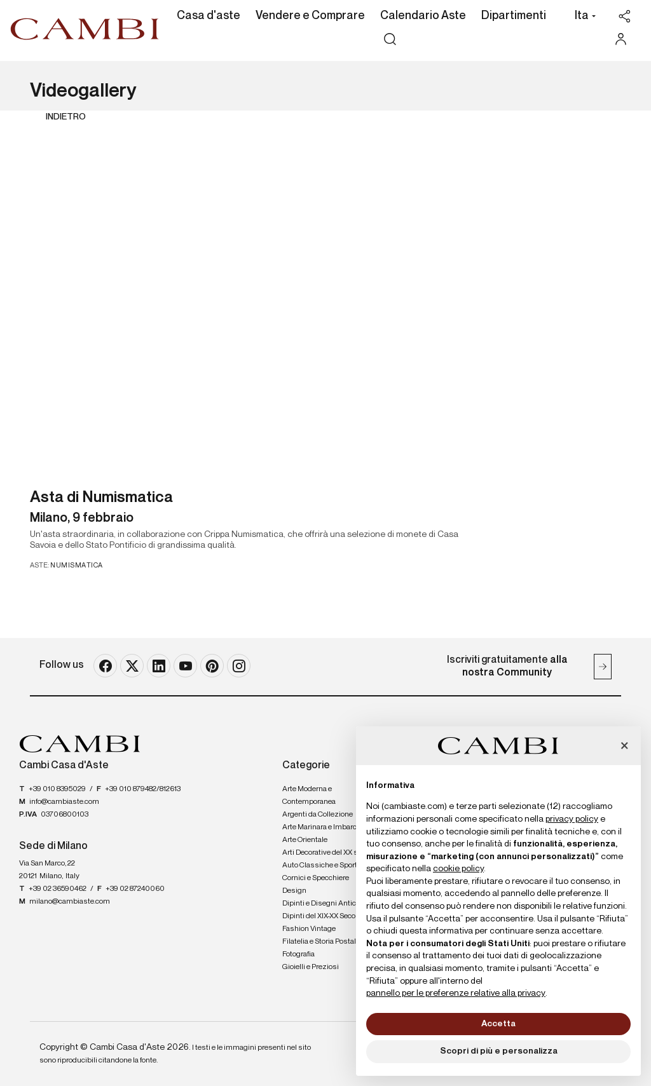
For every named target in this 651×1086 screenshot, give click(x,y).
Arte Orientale (304, 840)
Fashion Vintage (309, 929)
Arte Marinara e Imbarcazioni (329, 827)
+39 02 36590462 (57, 889)
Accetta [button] (498, 1023)
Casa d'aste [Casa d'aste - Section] (208, 16)
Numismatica (76, 565)
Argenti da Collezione (317, 814)
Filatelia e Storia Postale (321, 942)
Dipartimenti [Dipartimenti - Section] (513, 16)
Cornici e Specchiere (315, 878)
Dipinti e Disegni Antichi (322, 903)
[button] (582, 17)
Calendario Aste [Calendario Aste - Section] (423, 16)
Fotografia (298, 954)
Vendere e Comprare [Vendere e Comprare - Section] (310, 16)
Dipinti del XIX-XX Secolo (321, 916)
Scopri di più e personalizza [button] (499, 1051)
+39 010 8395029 (57, 789)
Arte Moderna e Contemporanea (309, 795)
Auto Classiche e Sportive (324, 865)
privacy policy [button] (571, 819)
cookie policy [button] (458, 868)
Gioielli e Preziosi (310, 967)
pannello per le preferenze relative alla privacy (455, 993)
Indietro (66, 116)
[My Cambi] (624, 39)
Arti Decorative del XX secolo (328, 853)
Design (294, 891)
